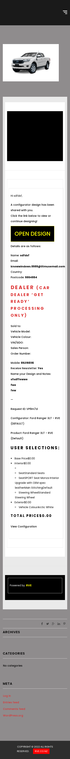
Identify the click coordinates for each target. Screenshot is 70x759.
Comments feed (14, 709)
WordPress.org (13, 715)
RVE (29, 585)
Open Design (32, 234)
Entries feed (11, 702)
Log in (7, 696)
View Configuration (24, 526)
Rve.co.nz (41, 751)
